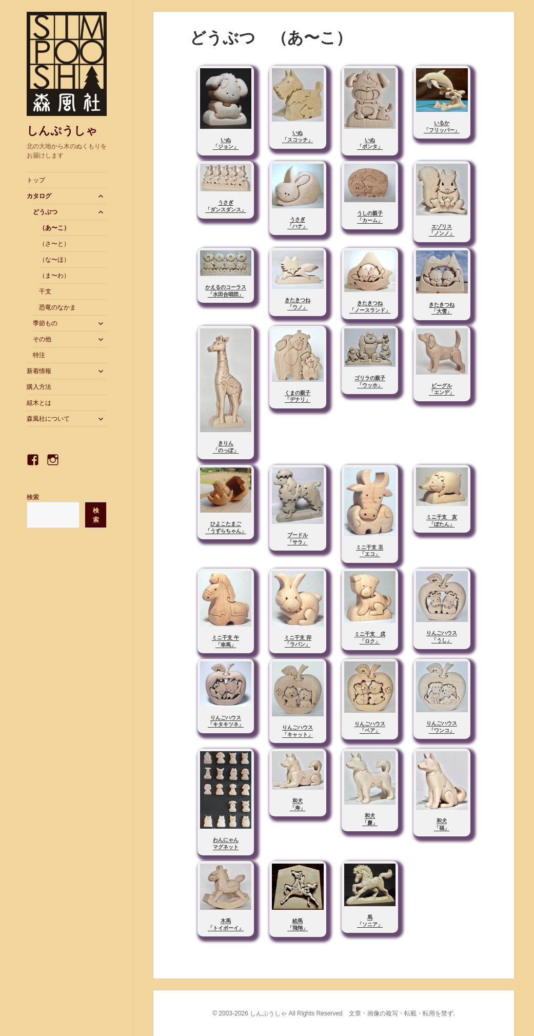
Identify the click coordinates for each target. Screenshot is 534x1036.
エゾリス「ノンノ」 (441, 230)
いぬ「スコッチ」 (297, 136)
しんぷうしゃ (62, 130)
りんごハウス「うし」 (441, 636)
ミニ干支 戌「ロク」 (369, 637)
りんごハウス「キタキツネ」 (226, 721)
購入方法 (39, 386)
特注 (39, 355)
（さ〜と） (54, 243)
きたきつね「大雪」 (441, 308)
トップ (36, 180)
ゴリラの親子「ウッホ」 (369, 381)
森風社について (48, 418)
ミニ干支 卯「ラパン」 (297, 641)
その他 (42, 339)
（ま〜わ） (54, 275)
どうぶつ (45, 212)
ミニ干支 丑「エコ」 (369, 550)
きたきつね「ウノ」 (297, 303)
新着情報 (39, 371)
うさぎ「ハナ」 (297, 223)
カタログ (39, 196)
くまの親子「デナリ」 (297, 396)
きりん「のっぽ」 (226, 446)
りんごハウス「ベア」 (369, 727)
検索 (33, 497)
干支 (45, 291)
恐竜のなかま (57, 307)
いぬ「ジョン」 (226, 143)
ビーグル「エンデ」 (441, 389)
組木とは (39, 402)
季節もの (45, 323)
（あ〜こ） (54, 227)
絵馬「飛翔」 (297, 924)
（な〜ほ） (54, 259)
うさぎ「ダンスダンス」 (225, 206)
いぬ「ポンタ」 (370, 143)
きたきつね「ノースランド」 (369, 306)
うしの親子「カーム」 (370, 216)
